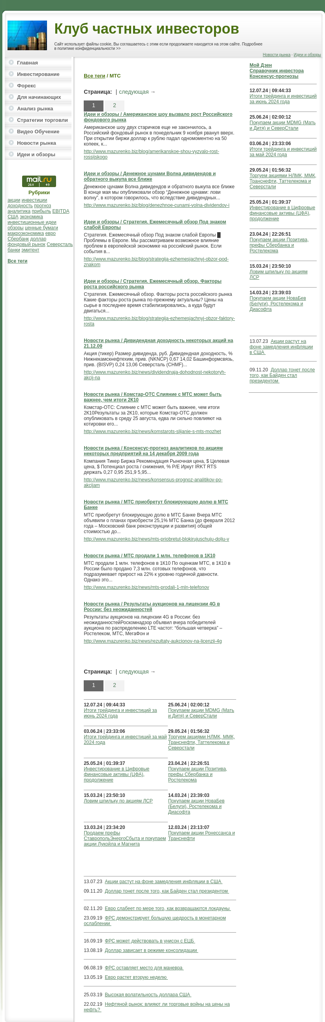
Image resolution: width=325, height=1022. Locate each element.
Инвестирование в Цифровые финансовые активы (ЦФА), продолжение (116, 774)
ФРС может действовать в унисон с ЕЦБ (150, 941)
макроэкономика (26, 233)
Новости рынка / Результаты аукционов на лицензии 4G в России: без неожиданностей (152, 606)
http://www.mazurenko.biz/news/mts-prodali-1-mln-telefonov (146, 587)
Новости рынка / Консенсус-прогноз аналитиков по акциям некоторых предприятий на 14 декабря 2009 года (153, 450)
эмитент (30, 250)
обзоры (16, 228)
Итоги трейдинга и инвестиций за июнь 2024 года (283, 98)
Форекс (26, 86)
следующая (133, 92)
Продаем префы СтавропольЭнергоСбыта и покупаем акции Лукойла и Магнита (125, 838)
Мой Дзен (261, 65)
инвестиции (34, 200)
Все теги (17, 261)
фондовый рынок (26, 244)
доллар (38, 239)
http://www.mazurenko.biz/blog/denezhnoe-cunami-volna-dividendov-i (156, 205)
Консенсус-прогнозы (274, 76)
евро (50, 233)
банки (14, 250)
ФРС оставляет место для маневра (144, 968)
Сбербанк (18, 239)
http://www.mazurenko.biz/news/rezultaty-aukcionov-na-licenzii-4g (153, 641)
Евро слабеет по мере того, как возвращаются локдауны (168, 908)
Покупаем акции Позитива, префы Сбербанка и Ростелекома (197, 774)
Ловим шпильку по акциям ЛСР (118, 801)
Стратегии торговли (42, 120)
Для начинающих (39, 97)
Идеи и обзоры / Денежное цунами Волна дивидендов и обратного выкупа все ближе (150, 176)
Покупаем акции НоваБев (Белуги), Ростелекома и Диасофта (196, 806)
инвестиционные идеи (32, 222)
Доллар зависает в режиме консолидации (152, 950)
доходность (20, 205)
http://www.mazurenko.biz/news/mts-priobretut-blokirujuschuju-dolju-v (156, 539)
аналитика (19, 211)
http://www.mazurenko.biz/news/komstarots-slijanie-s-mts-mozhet (152, 431)
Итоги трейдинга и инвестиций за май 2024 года (283, 151)
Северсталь (60, 244)
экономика (31, 217)
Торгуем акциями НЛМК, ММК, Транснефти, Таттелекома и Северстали (201, 742)
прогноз (42, 205)
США (13, 217)
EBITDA (61, 211)
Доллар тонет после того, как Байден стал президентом (167, 891)
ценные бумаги (41, 228)
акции (14, 200)
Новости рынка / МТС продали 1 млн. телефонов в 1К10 (149, 555)
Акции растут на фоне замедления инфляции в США (164, 881)
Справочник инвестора (277, 71)
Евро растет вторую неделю (136, 977)
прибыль (41, 211)
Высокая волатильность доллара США (148, 994)
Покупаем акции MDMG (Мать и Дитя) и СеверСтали (201, 713)
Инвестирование (38, 74)
